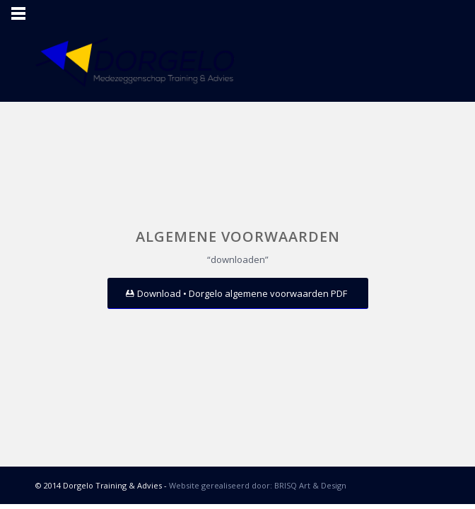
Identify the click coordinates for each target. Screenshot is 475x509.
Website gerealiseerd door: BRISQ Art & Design (257, 485)
